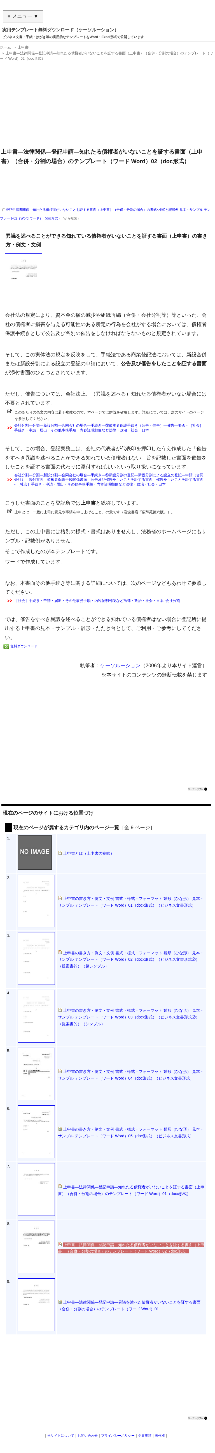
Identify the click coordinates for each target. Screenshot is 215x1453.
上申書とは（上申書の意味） (88, 853)
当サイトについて (60, 1436)
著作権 (160, 1436)
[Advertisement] (106, 102)
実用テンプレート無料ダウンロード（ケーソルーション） (60, 29)
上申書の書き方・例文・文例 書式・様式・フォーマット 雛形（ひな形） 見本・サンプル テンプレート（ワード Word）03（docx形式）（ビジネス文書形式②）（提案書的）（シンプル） (131, 1017)
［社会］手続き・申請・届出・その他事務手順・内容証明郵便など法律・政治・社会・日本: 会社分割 (97, 601)
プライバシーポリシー (118, 1436)
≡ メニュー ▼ (23, 16)
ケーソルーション (120, 665)
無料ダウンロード (23, 646)
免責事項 (144, 1436)
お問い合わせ (88, 1436)
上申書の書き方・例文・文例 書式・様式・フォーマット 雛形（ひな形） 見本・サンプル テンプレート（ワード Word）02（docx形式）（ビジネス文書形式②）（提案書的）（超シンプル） (131, 960)
